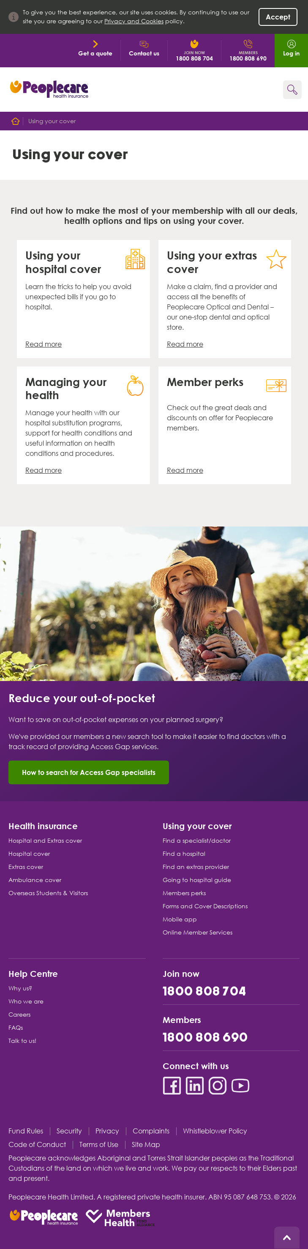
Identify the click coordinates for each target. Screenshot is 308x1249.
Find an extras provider (196, 867)
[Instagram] (217, 1085)
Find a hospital (184, 853)
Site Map (146, 1145)
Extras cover (25, 867)
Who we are (26, 1001)
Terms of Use (98, 1145)
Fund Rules (25, 1131)
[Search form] (292, 89)
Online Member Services (197, 932)
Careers (19, 1014)
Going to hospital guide (197, 880)
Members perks (184, 893)
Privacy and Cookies (134, 21)
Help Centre (33, 973)
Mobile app (180, 919)
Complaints (151, 1131)
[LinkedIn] (194, 1085)
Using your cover (197, 825)
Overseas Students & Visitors (48, 893)
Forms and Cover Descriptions (205, 906)
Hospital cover (29, 853)
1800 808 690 (205, 1038)
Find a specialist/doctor (197, 840)
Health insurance (43, 825)
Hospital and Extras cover (45, 840)
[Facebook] (172, 1085)
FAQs (15, 1027)
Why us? (20, 988)
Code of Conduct (37, 1145)
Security (69, 1131)
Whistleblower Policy (215, 1131)
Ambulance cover (34, 880)
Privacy (107, 1131)
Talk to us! (22, 1041)
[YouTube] (240, 1085)
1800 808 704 (205, 992)
